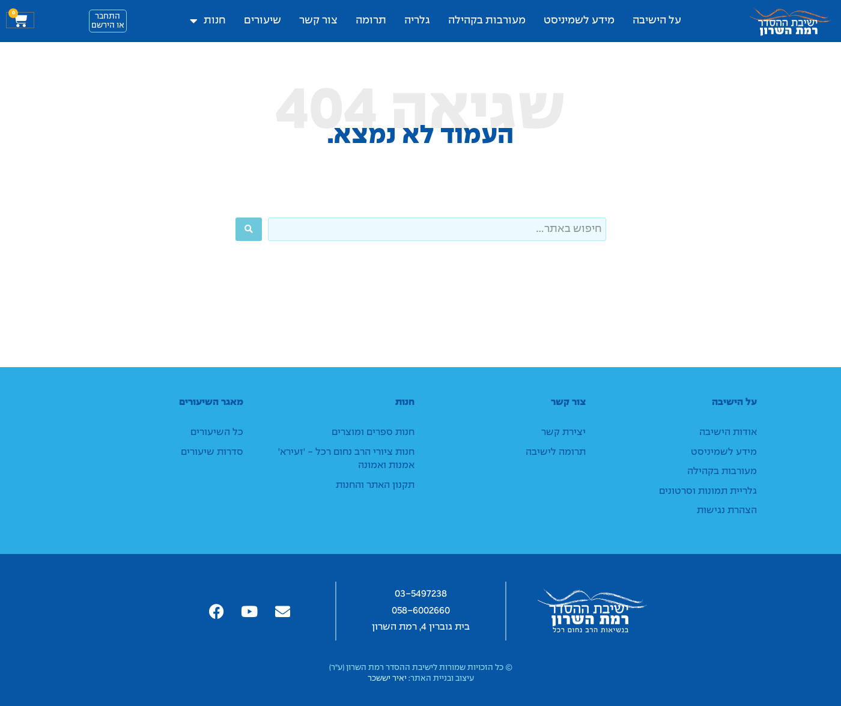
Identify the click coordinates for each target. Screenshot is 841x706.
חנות (208, 21)
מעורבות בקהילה (487, 21)
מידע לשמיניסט (579, 21)
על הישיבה (657, 21)
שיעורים (262, 21)
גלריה (417, 21)
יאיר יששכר (387, 679)
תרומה (371, 21)
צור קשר (318, 21)
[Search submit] (248, 229)
